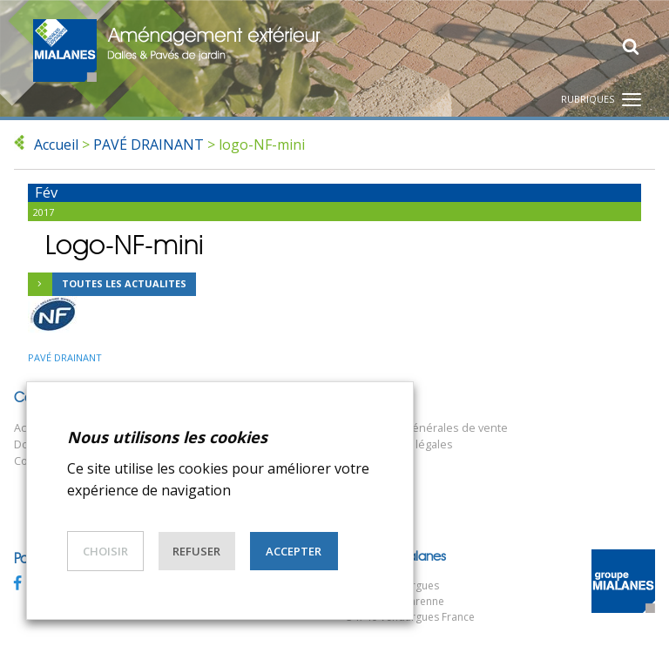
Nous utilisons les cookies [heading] (167, 437)
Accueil (56, 144)
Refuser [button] (196, 551)
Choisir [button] (105, 551)
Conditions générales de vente (427, 428)
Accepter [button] (293, 551)
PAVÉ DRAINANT (148, 144)
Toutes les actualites (107, 285)
